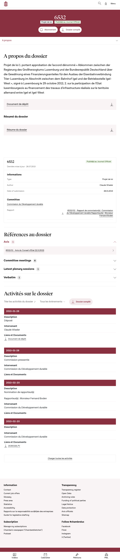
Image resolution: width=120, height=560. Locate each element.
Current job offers (12, 493)
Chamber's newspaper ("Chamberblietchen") (23, 530)
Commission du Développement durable (25, 204)
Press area (8, 500)
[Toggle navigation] (113, 3)
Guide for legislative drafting (16, 515)
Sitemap (65, 515)
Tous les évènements (51, 301)
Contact (7, 490)
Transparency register (71, 490)
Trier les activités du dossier (18, 301)
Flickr (64, 530)
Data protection (69, 508)
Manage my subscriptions (15, 526)
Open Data (66, 493)
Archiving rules (68, 497)
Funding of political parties (74, 500)
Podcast (7, 533)
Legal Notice (67, 504)
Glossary (7, 497)
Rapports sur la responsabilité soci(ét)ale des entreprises (28, 511)
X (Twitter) (66, 537)
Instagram (66, 533)
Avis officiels (67, 511)
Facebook (66, 526)
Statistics (8, 504)
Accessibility (9, 508)
